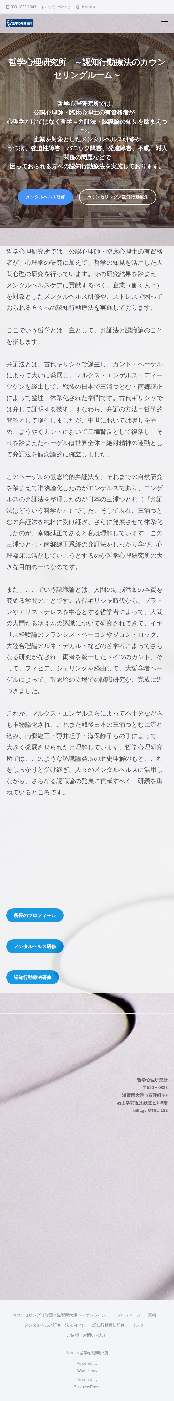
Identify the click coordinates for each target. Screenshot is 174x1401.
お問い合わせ (59, 7)
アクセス (88, 7)
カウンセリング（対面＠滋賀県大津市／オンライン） (61, 1315)
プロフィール (129, 1315)
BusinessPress (87, 1386)
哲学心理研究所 (94, 1353)
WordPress (87, 1370)
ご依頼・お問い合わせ (87, 1335)
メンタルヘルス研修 (45, 196)
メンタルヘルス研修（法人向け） (54, 1325)
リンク (138, 1325)
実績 (152, 1315)
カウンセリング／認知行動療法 (117, 196)
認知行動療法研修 (108, 1325)
